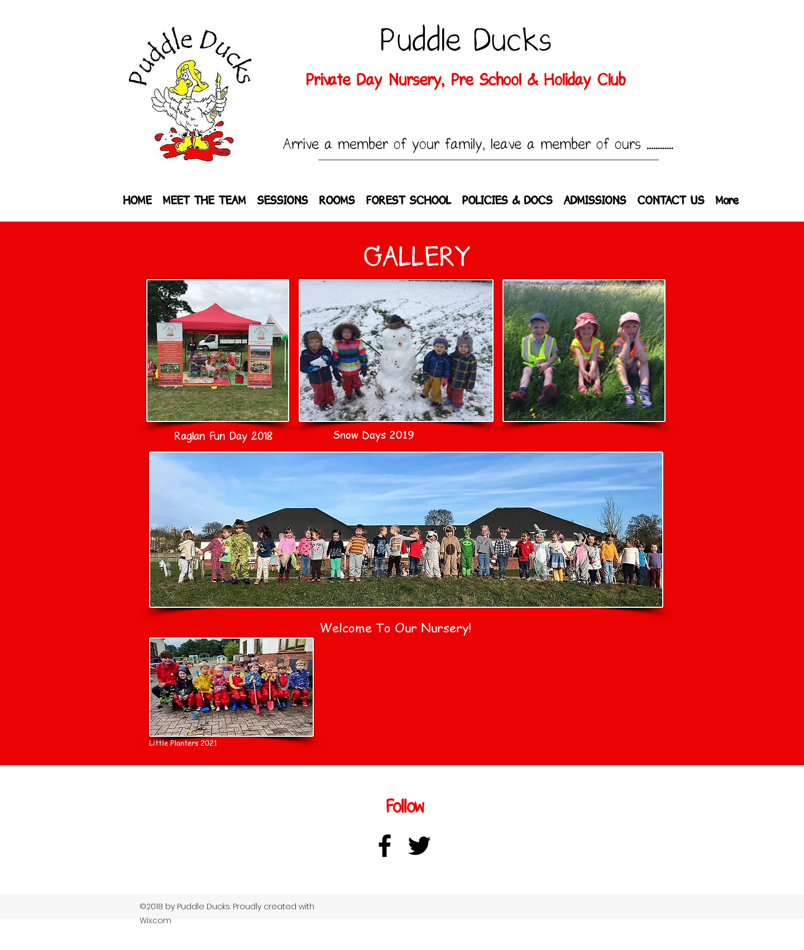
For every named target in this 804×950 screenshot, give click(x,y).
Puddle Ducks (465, 41)
